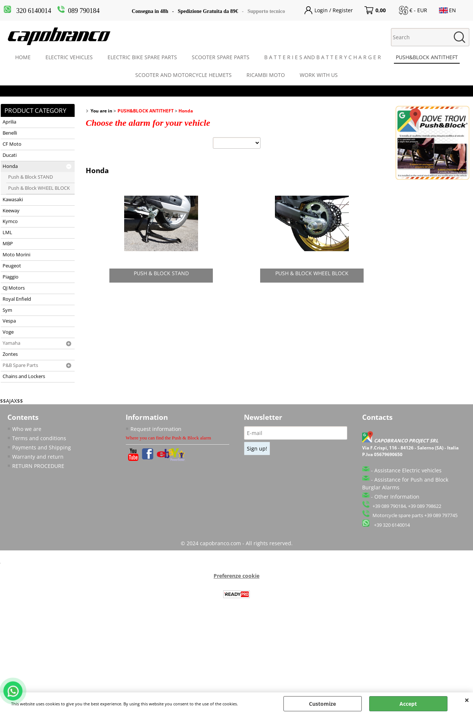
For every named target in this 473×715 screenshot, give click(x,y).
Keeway (11, 211)
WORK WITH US (319, 74)
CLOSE (467, 700)
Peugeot (12, 266)
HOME (23, 57)
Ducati (10, 155)
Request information (155, 428)
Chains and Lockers (24, 376)
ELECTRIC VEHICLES (69, 57)
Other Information (396, 496)
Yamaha (11, 343)
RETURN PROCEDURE (38, 465)
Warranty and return (38, 456)
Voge (8, 332)
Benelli (10, 133)
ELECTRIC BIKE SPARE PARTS (142, 57)
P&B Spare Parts (20, 365)
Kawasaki (13, 199)
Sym (7, 310)
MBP (8, 243)
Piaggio (10, 277)
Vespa (9, 321)
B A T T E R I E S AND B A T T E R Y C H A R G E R (322, 57)
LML (7, 232)
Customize (322, 703)
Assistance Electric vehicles (408, 470)
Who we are (26, 428)
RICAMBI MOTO (265, 74)
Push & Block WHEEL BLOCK (39, 188)
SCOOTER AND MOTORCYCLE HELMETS (183, 74)
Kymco (10, 221)
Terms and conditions (39, 438)
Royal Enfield (17, 299)
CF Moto (12, 144)
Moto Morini (16, 255)
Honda (10, 166)
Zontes (10, 354)
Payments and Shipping (41, 447)
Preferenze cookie (236, 575)
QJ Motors (14, 288)
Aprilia (9, 122)
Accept (408, 703)
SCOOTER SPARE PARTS (220, 57)
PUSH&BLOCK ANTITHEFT (427, 57)
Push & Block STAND (30, 177)
